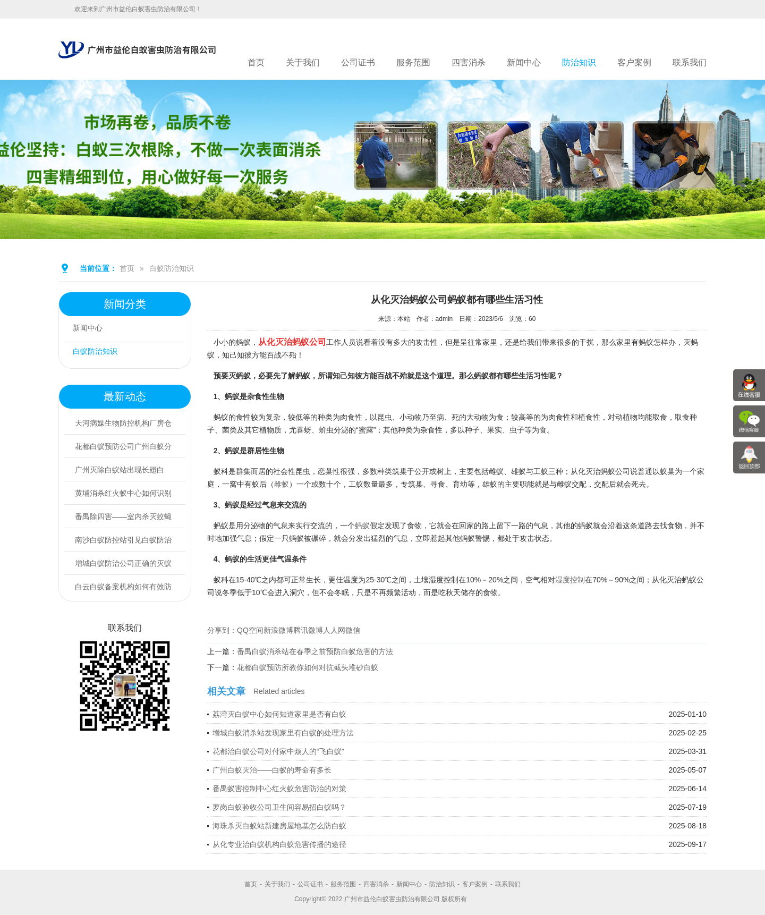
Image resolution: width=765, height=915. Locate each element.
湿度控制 (570, 579)
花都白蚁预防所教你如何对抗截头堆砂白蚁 (307, 667)
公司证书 (358, 62)
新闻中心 (524, 62)
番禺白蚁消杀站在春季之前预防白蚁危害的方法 (315, 651)
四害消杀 (469, 62)
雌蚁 (281, 484)
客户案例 (634, 62)
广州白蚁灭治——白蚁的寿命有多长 (272, 770)
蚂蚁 (362, 525)
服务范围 (413, 62)
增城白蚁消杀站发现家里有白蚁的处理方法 (283, 732)
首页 (256, 62)
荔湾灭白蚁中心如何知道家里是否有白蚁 (279, 714)
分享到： (222, 630)
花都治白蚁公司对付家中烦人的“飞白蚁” (278, 751)
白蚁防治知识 (171, 268)
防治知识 (579, 62)
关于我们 (303, 62)
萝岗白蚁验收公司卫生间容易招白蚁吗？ (279, 807)
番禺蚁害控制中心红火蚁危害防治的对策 (279, 788)
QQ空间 (250, 630)
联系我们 (690, 62)
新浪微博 (278, 630)
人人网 (334, 630)
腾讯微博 (308, 630)
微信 (352, 630)
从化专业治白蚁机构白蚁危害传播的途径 (279, 844)
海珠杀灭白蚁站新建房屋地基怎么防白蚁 (279, 825)
